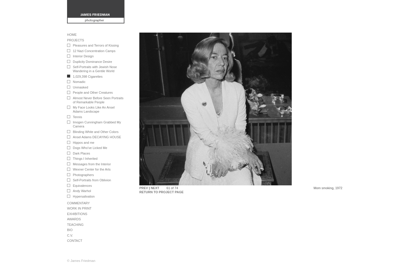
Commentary (78, 203)
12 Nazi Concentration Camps (94, 51)
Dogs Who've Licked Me (90, 148)
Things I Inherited (85, 158)
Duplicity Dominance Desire (92, 61)
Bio (70, 230)
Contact (74, 240)
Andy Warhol (82, 191)
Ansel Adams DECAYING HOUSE (97, 137)
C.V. (70, 235)
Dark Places (81, 153)
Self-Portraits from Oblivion (92, 180)
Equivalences (82, 185)
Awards (74, 219)
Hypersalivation (84, 196)
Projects (75, 40)
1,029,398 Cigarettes (87, 76)
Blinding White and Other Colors (95, 132)
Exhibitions (77, 214)
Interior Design (83, 56)
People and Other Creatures (93, 92)
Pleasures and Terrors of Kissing (96, 45)
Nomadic (79, 82)
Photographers (83, 175)
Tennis (77, 117)
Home (72, 34)
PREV (143, 188)
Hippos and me (83, 142)
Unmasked (80, 87)
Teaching (75, 224)
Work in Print (79, 208)
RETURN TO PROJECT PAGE (161, 192)
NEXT (155, 188)
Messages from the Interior (92, 164)
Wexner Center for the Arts (92, 169)
